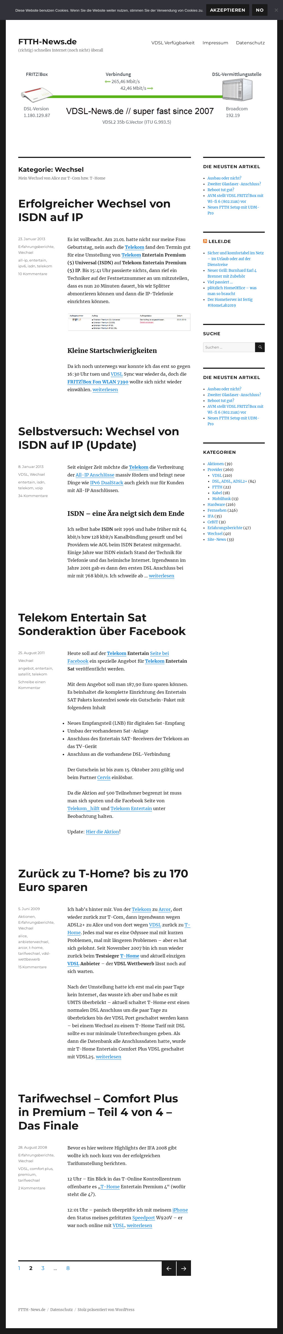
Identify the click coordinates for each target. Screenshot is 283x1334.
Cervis (104, 777)
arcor (22, 947)
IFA (211, 516)
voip (39, 488)
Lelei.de (220, 241)
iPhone (180, 1210)
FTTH (217, 487)
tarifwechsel (29, 953)
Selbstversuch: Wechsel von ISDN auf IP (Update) (98, 438)
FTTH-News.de (47, 41)
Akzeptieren (227, 10)
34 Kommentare (33, 495)
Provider (215, 469)
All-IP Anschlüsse (95, 475)
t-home (36, 947)
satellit (24, 674)
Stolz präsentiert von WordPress (106, 1309)
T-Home (129, 956)
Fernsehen (217, 510)
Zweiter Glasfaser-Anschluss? (234, 184)
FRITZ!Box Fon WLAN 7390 (98, 382)
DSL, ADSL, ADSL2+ (229, 481)
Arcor (165, 909)
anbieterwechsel (33, 941)
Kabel (217, 493)
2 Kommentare (31, 1188)
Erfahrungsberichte (36, 246)
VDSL (117, 374)
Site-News (217, 539)
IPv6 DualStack (106, 482)
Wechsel (25, 252)
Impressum (215, 42)
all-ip (23, 260)
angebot (26, 668)
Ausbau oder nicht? (224, 178)
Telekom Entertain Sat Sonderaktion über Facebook (102, 624)
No (260, 10)
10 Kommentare (32, 274)
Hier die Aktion (102, 831)
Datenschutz (250, 42)
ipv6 (22, 266)
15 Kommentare (32, 967)
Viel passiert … (220, 282)
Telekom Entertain (131, 808)
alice (22, 936)
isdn (31, 266)
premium (27, 1174)
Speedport (143, 1217)
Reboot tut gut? (221, 190)
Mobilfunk (221, 498)
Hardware (216, 504)
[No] (276, 10)
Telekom (134, 247)
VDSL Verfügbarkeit (173, 42)
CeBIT (213, 522)
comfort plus (41, 1168)
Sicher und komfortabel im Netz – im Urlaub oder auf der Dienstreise (236, 259)
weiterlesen (105, 389)
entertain (37, 260)
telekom (44, 266)
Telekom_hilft (83, 808)
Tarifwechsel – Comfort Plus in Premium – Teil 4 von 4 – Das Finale (98, 1112)
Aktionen (26, 916)
